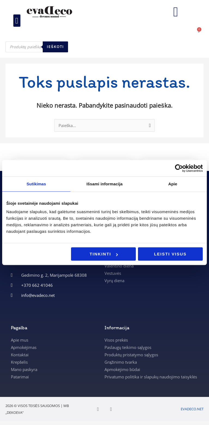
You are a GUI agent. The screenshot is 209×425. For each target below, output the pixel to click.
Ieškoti (55, 46)
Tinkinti (104, 254)
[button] (16, 21)
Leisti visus (170, 254)
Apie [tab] (172, 184)
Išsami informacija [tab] (105, 184)
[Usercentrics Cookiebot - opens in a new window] (179, 168)
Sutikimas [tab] (36, 184)
